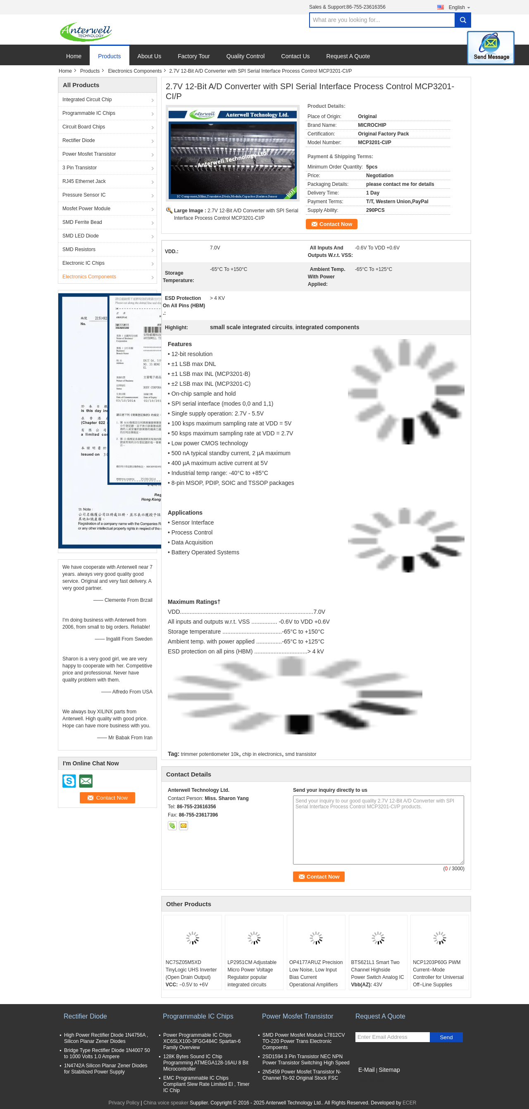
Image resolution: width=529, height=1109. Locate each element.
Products (109, 56)
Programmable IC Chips (88, 113)
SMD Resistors (78, 249)
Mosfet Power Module (86, 208)
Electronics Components (135, 71)
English (460, 7)
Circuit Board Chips (83, 127)
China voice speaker (165, 1103)
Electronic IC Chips (83, 263)
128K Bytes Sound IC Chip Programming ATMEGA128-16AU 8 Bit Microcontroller (205, 1063)
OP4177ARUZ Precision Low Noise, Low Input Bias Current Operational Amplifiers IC (316, 977)
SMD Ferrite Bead (82, 222)
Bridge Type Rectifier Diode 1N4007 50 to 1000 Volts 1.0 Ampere (107, 1053)
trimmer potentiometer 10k (210, 754)
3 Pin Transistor (79, 168)
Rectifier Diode (78, 140)
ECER (409, 1103)
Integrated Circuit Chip (87, 99)
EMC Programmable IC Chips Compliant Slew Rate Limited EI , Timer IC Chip (206, 1084)
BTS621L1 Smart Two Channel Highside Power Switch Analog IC (377, 969)
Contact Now (335, 224)
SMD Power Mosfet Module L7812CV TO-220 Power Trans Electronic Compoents (303, 1041)
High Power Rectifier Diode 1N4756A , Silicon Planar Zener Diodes (106, 1038)
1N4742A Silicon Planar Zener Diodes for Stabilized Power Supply (105, 1069)
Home (73, 56)
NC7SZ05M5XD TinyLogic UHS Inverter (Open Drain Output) (191, 969)
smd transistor (300, 754)
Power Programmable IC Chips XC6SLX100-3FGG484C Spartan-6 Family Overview (202, 1041)
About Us (150, 56)
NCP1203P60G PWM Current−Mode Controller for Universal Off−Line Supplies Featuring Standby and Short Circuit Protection (438, 980)
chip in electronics (261, 754)
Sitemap (389, 1069)
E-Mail (366, 1069)
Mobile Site (370, 1080)
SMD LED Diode (80, 236)
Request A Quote (348, 56)
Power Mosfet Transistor (89, 154)
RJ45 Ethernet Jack (84, 181)
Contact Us (295, 56)
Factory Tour (194, 56)
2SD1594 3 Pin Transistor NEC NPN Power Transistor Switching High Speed (306, 1060)
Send (446, 1037)
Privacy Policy (124, 1103)
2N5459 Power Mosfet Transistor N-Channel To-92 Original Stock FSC (301, 1075)
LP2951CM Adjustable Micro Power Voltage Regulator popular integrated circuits (251, 973)
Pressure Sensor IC (84, 195)
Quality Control (245, 56)
